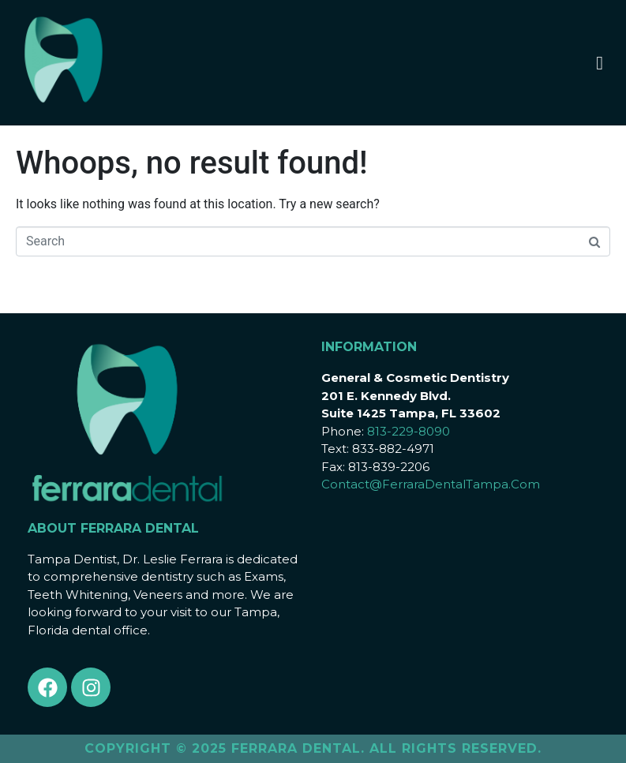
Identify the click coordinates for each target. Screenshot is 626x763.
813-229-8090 (408, 431)
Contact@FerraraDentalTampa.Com (430, 484)
